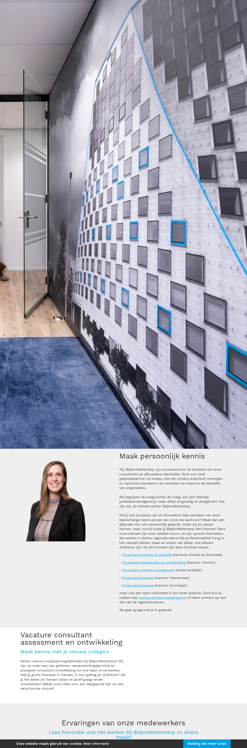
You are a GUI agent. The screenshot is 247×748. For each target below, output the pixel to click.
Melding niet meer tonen (207, 744)
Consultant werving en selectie (146, 555)
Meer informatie (96, 744)
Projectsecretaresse (138, 578)
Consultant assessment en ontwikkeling (154, 563)
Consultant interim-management (148, 570)
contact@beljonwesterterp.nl (162, 598)
